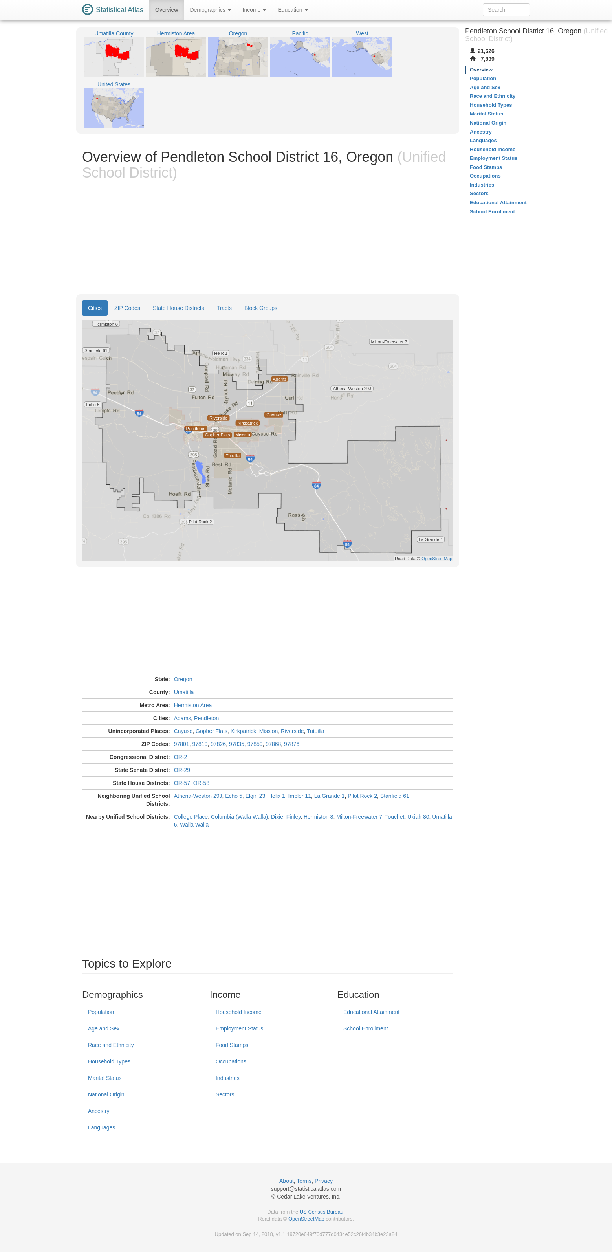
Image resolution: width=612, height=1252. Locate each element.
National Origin (106, 1094)
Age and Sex (103, 1028)
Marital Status (105, 1078)
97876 (291, 744)
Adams (182, 718)
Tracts (224, 308)
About (286, 1181)
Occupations (231, 1061)
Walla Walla (194, 824)
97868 (273, 744)
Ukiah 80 (418, 817)
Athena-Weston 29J (198, 796)
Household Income (239, 1012)
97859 (255, 744)
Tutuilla (315, 731)
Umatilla (184, 692)
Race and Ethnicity (111, 1045)
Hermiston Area (193, 705)
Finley (293, 817)
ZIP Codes (127, 308)
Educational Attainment (371, 1012)
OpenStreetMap (306, 1219)
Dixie (277, 817)
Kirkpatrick (243, 731)
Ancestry (98, 1111)
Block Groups (260, 308)
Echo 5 (233, 796)
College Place (191, 817)
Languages (101, 1127)
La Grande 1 (329, 796)
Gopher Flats (211, 731)
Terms (304, 1181)
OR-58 (201, 783)
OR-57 (182, 783)
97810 (199, 744)
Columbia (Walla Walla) (239, 817)
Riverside (292, 731)
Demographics (210, 10)
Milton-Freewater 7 (359, 817)
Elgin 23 (256, 796)
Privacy (324, 1181)
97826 (218, 744)
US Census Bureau (321, 1212)
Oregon (183, 679)
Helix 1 (276, 796)
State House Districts (178, 308)
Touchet (394, 817)
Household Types (109, 1061)
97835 (236, 744)
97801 (181, 744)
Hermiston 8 (318, 817)
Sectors (225, 1094)
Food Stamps (232, 1045)
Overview (166, 10)
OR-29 (182, 770)
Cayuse (183, 731)
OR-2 (180, 757)
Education (293, 10)
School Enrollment (365, 1028)
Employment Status (239, 1028)
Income (254, 10)
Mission (268, 731)
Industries (228, 1078)
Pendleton (206, 718)
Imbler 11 (299, 796)
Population (101, 1012)
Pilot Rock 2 (362, 796)
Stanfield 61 (394, 796)
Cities (95, 308)
